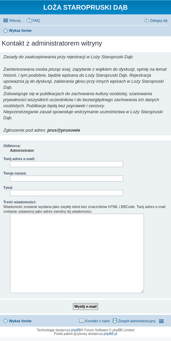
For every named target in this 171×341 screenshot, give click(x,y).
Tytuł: (8, 188)
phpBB (76, 330)
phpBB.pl (110, 334)
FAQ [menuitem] (36, 20)
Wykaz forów (20, 321)
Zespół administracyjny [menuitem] (137, 321)
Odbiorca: (12, 146)
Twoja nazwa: (15, 173)
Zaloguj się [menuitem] (159, 20)
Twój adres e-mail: (19, 159)
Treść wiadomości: (19, 202)
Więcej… (16, 20)
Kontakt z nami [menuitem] (97, 321)
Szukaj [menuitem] (165, 31)
